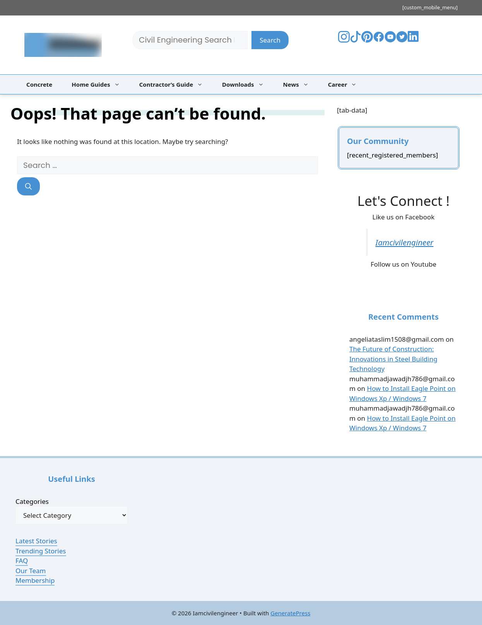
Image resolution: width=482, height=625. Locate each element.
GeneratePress (290, 613)
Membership (35, 580)
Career (346, 84)
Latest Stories (36, 540)
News (299, 84)
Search (270, 40)
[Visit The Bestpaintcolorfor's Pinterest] (367, 40)
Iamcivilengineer (405, 242)
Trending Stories (40, 550)
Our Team (30, 570)
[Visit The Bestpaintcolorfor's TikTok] (355, 40)
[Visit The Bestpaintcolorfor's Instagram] (344, 40)
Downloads (247, 84)
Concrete (39, 84)
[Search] (28, 186)
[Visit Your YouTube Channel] (390, 40)
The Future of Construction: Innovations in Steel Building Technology (393, 358)
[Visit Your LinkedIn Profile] (414, 42)
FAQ (21, 560)
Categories (32, 501)
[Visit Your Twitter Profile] (402, 40)
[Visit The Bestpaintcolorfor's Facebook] (379, 40)
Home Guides (99, 84)
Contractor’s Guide (174, 84)
